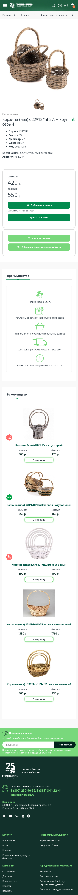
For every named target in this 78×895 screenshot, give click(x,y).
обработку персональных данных (54, 750)
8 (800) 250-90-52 (23, 790)
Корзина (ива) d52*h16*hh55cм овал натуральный (39, 624)
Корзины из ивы (10, 114)
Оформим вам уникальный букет (39, 247)
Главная (6, 15)
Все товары (8, 840)
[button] (53, 5)
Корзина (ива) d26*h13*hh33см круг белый (39, 564)
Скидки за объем (49, 845)
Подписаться (65, 744)
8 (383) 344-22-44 (49, 790)
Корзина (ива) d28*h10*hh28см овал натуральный (39, 505)
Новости (6, 885)
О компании (8, 871)
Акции (5, 845)
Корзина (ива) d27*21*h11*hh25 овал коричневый (39, 684)
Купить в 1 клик (39, 217)
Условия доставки (39, 238)
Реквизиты (45, 871)
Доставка (7, 876)
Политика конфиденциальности (56, 889)
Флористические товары (54, 15)
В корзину (39, 460)
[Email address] (28, 745)
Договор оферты (49, 876)
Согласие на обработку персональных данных (52, 883)
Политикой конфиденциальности (34, 752)
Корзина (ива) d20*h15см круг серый (38, 445)
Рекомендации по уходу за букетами (16, 857)
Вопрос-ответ (9, 881)
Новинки (6, 850)
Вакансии (7, 890)
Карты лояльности (50, 840)
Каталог (24, 15)
